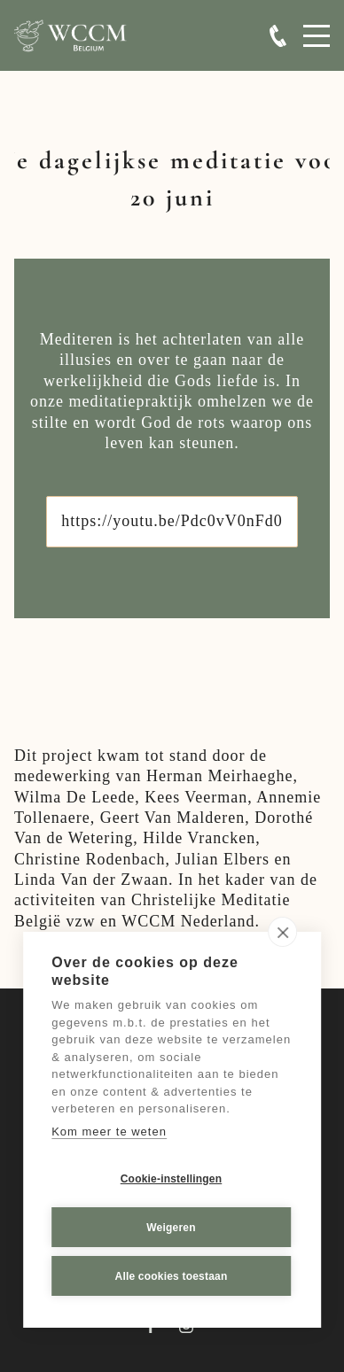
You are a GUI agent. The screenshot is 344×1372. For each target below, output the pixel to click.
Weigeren (170, 1227)
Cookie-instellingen (171, 1178)
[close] (282, 932)
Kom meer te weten (109, 1130)
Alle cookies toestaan (171, 1275)
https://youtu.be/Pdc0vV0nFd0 (172, 521)
